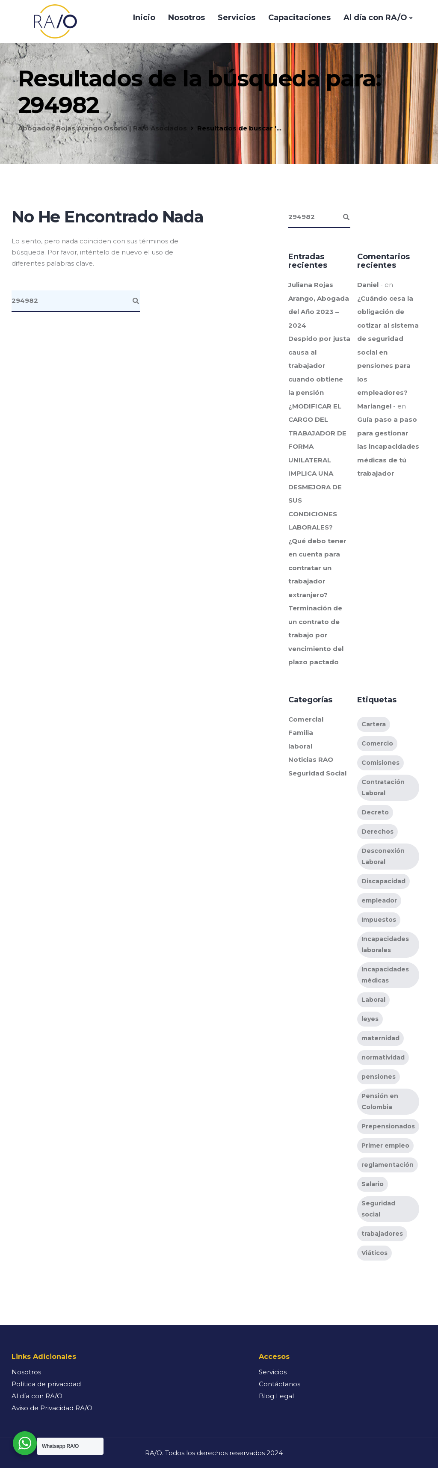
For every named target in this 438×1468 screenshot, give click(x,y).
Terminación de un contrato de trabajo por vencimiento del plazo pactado (315, 635)
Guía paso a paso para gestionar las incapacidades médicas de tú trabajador (388, 446)
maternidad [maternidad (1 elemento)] (380, 1038)
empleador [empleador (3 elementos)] (379, 900)
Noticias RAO (310, 759)
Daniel (368, 285)
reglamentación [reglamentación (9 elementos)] (387, 1165)
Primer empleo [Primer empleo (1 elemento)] (385, 1145)
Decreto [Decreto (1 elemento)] (375, 812)
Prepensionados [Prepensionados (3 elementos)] (388, 1126)
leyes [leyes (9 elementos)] (370, 1019)
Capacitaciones (299, 17)
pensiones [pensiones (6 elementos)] (378, 1076)
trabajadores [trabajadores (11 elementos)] (382, 1233)
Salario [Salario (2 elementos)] (372, 1184)
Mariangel (374, 406)
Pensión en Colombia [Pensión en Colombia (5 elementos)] (379, 1101)
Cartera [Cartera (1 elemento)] (373, 724)
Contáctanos (279, 1384)
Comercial (305, 719)
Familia (300, 732)
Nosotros (186, 17)
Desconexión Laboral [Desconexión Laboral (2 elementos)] (383, 856)
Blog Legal (276, 1396)
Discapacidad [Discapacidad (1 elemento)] (383, 881)
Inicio (144, 17)
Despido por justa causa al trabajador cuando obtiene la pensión (319, 365)
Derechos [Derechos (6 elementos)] (377, 831)
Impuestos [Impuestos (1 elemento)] (378, 919)
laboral (300, 746)
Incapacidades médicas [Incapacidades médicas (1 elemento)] (385, 974)
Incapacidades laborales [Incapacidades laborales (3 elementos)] (385, 944)
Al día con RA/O (375, 17)
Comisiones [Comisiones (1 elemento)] (380, 763)
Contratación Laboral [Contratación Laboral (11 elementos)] (383, 787)
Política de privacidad (46, 1384)
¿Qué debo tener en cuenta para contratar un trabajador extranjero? (317, 568)
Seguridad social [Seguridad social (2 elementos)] (378, 1208)
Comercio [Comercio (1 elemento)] (377, 743)
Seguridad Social (317, 773)
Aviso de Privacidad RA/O (52, 1408)
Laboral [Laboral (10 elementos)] (373, 999)
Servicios (236, 17)
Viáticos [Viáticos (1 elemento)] (374, 1253)
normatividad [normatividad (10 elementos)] (383, 1057)
